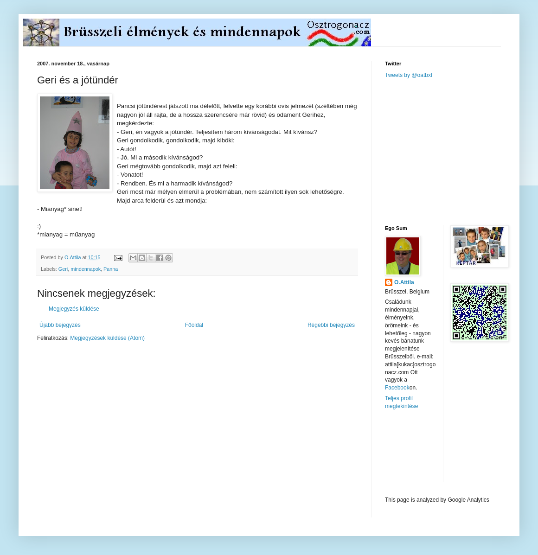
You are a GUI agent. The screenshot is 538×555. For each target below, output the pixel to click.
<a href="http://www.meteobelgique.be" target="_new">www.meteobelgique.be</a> (424, 453)
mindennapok (85, 269)
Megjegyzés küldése (74, 309)
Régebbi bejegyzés (331, 325)
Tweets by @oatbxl (408, 75)
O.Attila (404, 282)
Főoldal (194, 325)
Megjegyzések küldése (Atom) (107, 338)
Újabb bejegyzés (60, 325)
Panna (110, 269)
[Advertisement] (454, 151)
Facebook (397, 387)
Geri (63, 269)
